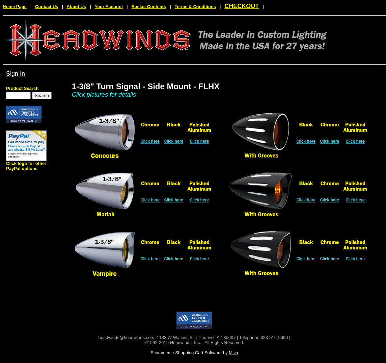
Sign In (15, 73)
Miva (233, 352)
